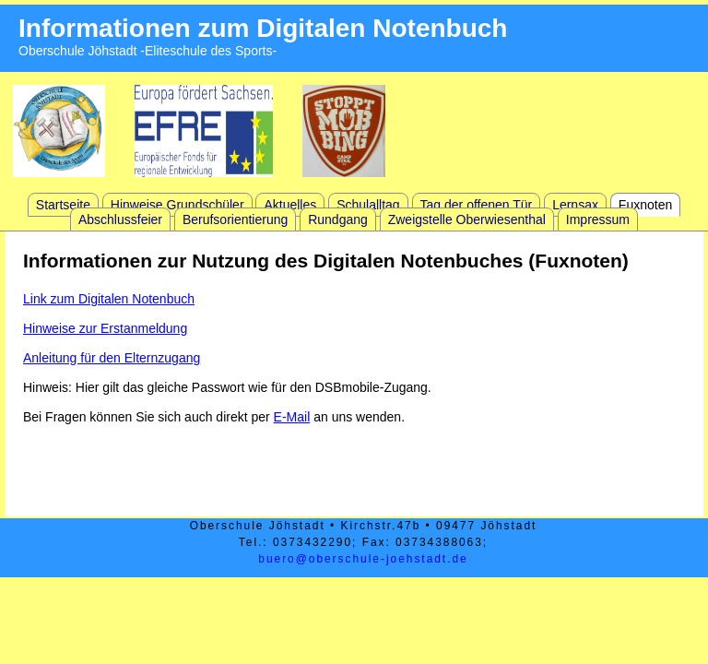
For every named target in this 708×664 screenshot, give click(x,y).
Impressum (598, 219)
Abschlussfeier (120, 219)
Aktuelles (290, 204)
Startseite (63, 204)
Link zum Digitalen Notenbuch (109, 298)
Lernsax (575, 204)
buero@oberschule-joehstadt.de (362, 558)
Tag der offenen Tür (476, 204)
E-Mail (292, 416)
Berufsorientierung (235, 219)
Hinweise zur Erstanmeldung (105, 328)
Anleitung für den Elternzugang (111, 357)
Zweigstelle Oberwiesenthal (467, 219)
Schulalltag (368, 204)
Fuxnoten (645, 204)
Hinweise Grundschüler (177, 204)
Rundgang (338, 219)
